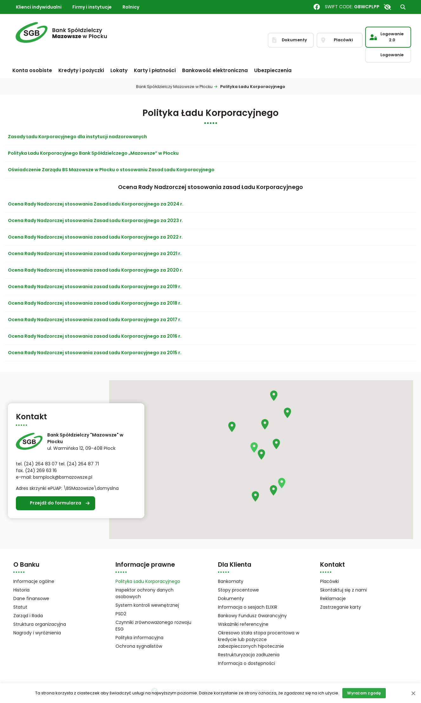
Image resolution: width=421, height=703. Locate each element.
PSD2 (120, 614)
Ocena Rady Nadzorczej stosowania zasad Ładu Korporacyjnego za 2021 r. (94, 253)
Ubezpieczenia (273, 70)
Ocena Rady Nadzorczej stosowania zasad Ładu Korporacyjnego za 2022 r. (95, 237)
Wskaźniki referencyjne (243, 624)
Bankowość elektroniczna (215, 70)
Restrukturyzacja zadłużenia (249, 655)
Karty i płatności (155, 70)
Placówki (329, 581)
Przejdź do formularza (55, 503)
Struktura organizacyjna (47, 624)
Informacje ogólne (33, 581)
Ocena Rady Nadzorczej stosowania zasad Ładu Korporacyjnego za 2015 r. (94, 352)
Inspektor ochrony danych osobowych (144, 593)
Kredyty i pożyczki (81, 70)
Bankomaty (230, 581)
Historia (21, 590)
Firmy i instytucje (92, 7)
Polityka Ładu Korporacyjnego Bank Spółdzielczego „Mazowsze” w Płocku (93, 153)
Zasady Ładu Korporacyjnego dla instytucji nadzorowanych (77, 136)
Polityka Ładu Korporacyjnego (147, 581)
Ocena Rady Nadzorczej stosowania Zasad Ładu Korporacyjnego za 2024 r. (95, 204)
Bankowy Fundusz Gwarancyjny (259, 616)
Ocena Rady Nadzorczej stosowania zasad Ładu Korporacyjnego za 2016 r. (94, 336)
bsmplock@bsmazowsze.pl (62, 477)
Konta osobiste (32, 70)
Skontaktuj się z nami (343, 590)
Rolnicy (130, 7)
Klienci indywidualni (39, 7)
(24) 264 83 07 (40, 464)
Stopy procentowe (238, 590)
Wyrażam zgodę (364, 693)
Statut (28, 607)
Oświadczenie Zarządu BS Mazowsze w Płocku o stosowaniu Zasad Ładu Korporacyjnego (111, 169)
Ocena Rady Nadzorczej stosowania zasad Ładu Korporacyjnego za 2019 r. (94, 286)
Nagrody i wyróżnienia (37, 633)
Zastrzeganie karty (340, 607)
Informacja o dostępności (246, 663)
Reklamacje (333, 598)
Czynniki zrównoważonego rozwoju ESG (153, 625)
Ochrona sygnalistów (138, 646)
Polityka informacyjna (139, 637)
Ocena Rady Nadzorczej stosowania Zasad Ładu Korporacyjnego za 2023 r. (95, 220)
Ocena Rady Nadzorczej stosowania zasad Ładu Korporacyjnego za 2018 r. (94, 303)
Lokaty (119, 70)
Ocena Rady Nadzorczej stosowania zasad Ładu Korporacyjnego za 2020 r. (95, 270)
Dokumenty (231, 598)
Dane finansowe (31, 598)
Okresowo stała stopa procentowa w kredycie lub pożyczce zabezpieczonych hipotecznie (258, 639)
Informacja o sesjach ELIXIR (247, 607)
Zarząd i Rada (28, 615)
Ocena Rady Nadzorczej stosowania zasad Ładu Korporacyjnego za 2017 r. (94, 319)
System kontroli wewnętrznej (147, 605)
